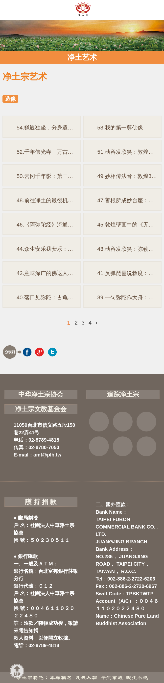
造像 (10, 99)
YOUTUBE (146, 421)
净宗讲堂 (146, 446)
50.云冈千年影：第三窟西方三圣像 (49, 176)
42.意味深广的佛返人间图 (48, 273)
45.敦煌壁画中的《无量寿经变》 (129, 225)
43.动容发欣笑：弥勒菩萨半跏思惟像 (129, 249)
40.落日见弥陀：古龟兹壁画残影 (49, 297)
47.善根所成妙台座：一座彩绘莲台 (129, 200)
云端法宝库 (123, 446)
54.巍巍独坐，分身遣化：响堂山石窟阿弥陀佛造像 (49, 128)
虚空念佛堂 (99, 446)
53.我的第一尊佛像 (120, 128)
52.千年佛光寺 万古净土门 (49, 152)
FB (99, 421)
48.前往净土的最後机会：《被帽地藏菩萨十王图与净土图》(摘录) (49, 200)
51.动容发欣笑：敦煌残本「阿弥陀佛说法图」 (129, 152)
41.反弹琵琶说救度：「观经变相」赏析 (129, 273)
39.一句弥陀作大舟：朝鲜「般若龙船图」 (129, 297)
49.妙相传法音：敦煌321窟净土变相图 (129, 176)
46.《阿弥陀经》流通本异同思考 (49, 225)
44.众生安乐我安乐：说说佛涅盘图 (49, 249)
